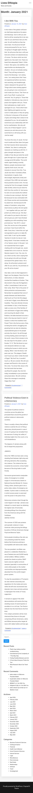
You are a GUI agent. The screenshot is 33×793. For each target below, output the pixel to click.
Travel (11, 769)
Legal (11, 755)
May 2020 (12, 735)
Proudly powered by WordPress (13, 786)
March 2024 (13, 710)
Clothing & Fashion (15, 744)
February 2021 (14, 717)
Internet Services (14, 753)
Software (12, 766)
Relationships (13, 764)
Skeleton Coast (14, 690)
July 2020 (12, 732)
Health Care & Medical (16, 749)
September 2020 (14, 728)
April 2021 (13, 713)
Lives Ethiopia (9, 2)
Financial (12, 747)
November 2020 (14, 724)
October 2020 (13, 726)
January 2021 (13, 719)
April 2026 (13, 697)
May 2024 (12, 706)
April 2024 (13, 708)
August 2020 (13, 730)
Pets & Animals (14, 760)
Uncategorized (16, 385)
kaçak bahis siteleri (15, 679)
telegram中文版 (14, 685)
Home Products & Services (17, 751)
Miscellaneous (14, 758)
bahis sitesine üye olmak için (18, 687)
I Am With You (11, 21)
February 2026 (14, 699)
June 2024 (13, 704)
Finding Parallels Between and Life (19, 658)
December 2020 (14, 721)
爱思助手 (12, 683)
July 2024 (12, 702)
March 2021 (13, 715)
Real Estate (13, 762)
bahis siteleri (13, 674)
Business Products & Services (18, 742)
